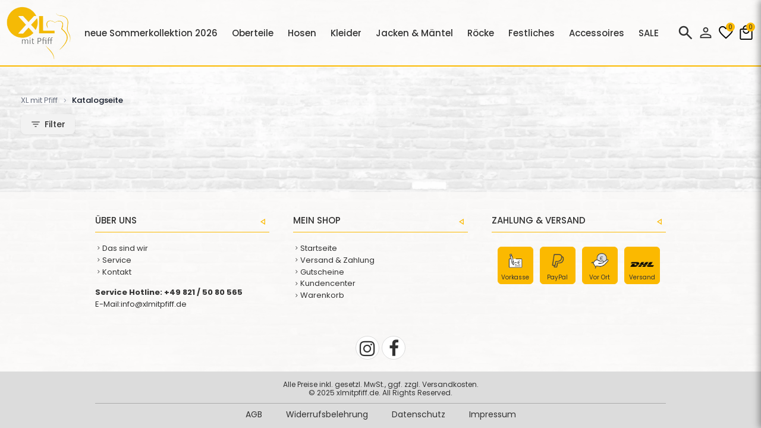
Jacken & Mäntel (414, 33)
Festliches (531, 33)
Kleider (346, 33)
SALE (649, 33)
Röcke (480, 33)
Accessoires (596, 33)
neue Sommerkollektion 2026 (151, 33)
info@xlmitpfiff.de (154, 304)
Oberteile (252, 33)
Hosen (302, 33)
